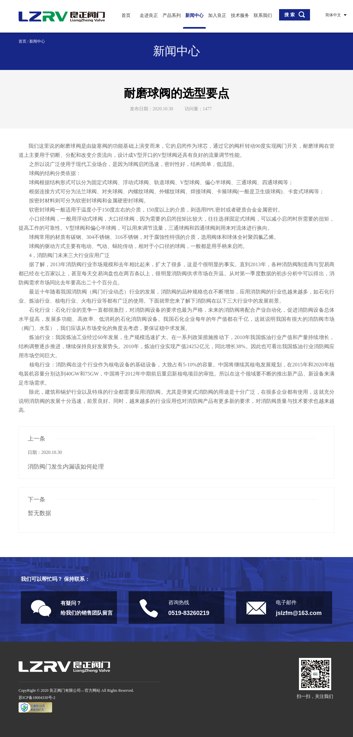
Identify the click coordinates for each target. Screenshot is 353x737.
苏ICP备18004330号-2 (37, 697)
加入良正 (217, 15)
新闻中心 (194, 15)
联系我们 (263, 15)
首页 (126, 15)
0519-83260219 (188, 613)
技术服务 (240, 15)
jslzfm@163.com (299, 613)
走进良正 (149, 15)
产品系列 (171, 15)
